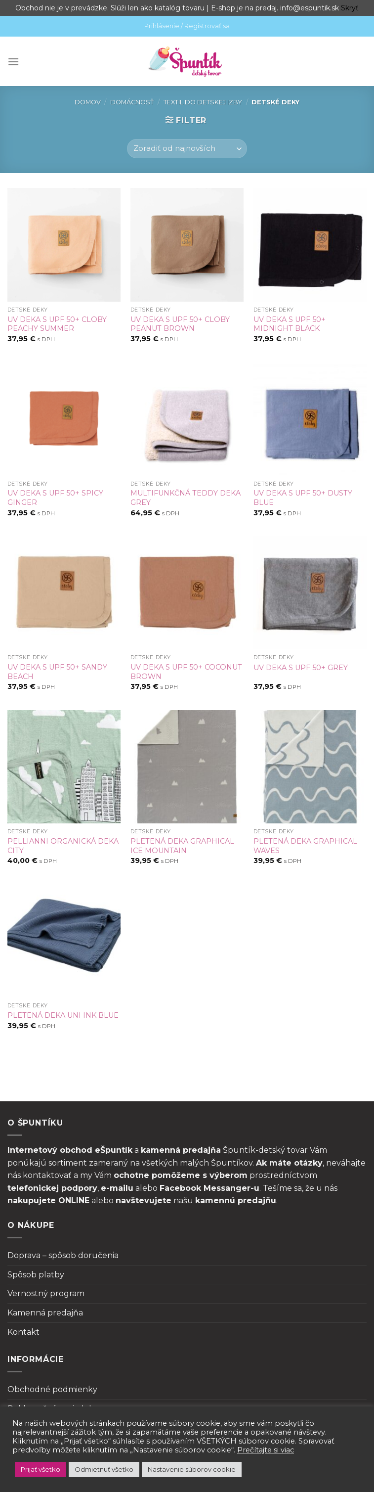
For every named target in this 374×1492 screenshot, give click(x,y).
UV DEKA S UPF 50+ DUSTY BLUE (302, 498)
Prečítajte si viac (265, 1450)
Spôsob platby (35, 1274)
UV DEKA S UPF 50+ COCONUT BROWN (186, 672)
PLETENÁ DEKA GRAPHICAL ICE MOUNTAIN (182, 846)
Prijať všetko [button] (40, 1469)
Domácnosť (132, 102)
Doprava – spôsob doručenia (63, 1255)
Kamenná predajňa (45, 1312)
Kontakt (23, 1332)
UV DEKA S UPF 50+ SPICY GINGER (55, 498)
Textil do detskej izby (203, 102)
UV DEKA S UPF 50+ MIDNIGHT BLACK (289, 324)
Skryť (350, 7)
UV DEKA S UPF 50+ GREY (300, 667)
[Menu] (13, 61)
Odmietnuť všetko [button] (104, 1469)
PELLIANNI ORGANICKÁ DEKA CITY (63, 846)
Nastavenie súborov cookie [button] (192, 1469)
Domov (88, 102)
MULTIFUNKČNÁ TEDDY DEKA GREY (185, 498)
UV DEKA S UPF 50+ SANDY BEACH (57, 672)
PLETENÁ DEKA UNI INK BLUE (63, 1015)
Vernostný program (45, 1293)
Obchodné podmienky (52, 1389)
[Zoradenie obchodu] (187, 148)
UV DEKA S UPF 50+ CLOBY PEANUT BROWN (180, 324)
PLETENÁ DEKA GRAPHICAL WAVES (305, 846)
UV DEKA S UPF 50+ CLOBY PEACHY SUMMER (57, 324)
